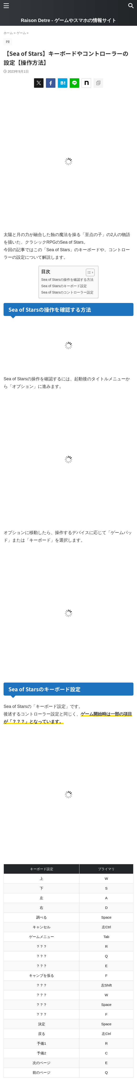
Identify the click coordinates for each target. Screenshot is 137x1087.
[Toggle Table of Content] (87, 272)
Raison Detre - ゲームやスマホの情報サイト (68, 20)
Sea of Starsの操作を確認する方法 (67, 279)
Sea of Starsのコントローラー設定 (67, 292)
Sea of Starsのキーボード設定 (64, 286)
